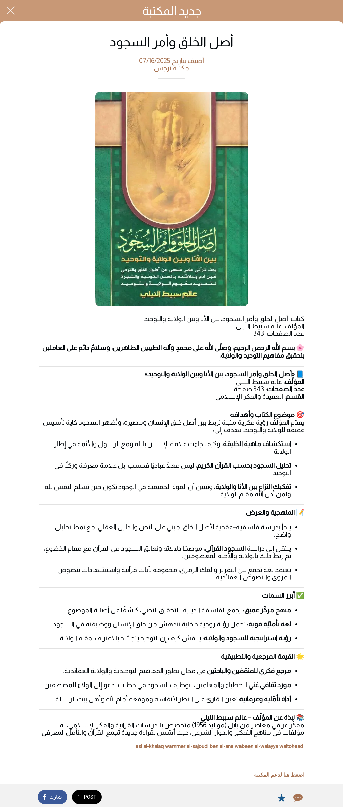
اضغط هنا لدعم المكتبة (279, 775)
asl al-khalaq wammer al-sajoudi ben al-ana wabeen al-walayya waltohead (219, 746)
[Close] (11, 11)
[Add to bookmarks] (281, 798)
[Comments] (297, 798)
